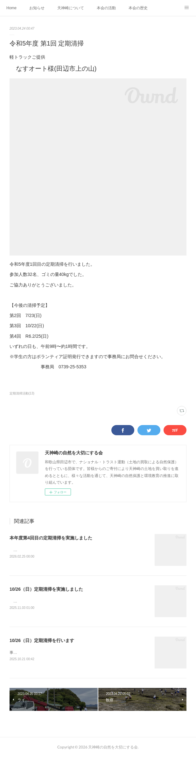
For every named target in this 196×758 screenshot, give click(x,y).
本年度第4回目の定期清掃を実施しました (51, 537)
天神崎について (70, 8)
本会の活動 (106, 8)
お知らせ (37, 8)
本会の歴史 (138, 8)
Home (11, 8)
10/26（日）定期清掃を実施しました (46, 589)
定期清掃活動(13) (22, 393)
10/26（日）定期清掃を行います (42, 641)
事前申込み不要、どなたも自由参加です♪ (45, 653)
